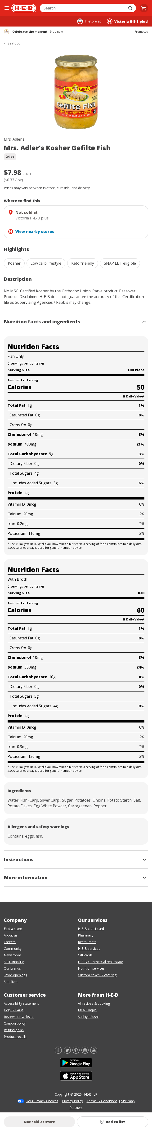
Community (13, 948)
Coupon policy (15, 1023)
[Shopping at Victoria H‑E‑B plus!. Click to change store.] (127, 21)
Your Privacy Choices (42, 1101)
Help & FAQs (13, 1010)
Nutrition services (91, 968)
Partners (76, 1107)
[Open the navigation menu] (6, 8)
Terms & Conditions (102, 1101)
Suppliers (11, 981)
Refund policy (14, 1030)
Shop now (56, 32)
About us (11, 935)
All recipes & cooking (94, 1003)
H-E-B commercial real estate (100, 961)
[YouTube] (93, 1052)
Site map (128, 1101)
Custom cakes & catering (97, 975)
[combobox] (82, 8)
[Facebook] (58, 1052)
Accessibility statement (21, 1003)
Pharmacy (85, 935)
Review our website (19, 1016)
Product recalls (15, 1036)
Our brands (12, 968)
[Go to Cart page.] (144, 8)
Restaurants (87, 942)
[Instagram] (85, 1052)
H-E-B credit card (91, 928)
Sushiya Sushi (88, 1016)
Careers (10, 942)
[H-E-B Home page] (23, 8)
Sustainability (14, 961)
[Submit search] (130, 8)
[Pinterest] (76, 1052)
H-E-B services (89, 948)
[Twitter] (67, 1052)
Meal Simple (87, 1010)
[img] (76, 92)
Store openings (15, 975)
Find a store (13, 928)
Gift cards (85, 955)
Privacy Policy (72, 1101)
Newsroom (12, 955)
